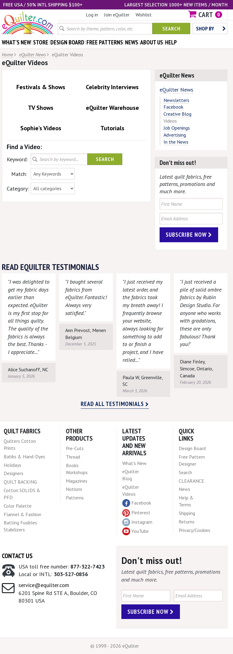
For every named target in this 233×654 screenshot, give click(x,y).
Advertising (175, 135)
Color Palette (18, 506)
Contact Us (17, 555)
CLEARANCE (191, 481)
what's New (16, 42)
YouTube (135, 531)
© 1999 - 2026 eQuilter (114, 646)
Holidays (12, 465)
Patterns (75, 498)
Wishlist (144, 15)
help (171, 42)
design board (67, 42)
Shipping (187, 513)
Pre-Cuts (75, 448)
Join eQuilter (117, 15)
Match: (19, 173)
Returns (186, 522)
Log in (92, 15)
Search (171, 28)
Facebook (173, 107)
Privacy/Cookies (194, 530)
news (131, 42)
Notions (74, 489)
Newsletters (176, 100)
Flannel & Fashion (22, 514)
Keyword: (17, 159)
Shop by (211, 28)
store (40, 42)
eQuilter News (32, 54)
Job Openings (177, 128)
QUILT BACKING (20, 482)
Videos (170, 121)
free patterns (104, 42)
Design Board (192, 448)
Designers (13, 473)
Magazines (76, 481)
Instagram (137, 522)
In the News (176, 142)
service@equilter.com (44, 585)
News (184, 489)
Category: (17, 188)
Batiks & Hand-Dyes (24, 456)
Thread (73, 457)
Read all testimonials (115, 404)
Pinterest (136, 512)
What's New (134, 463)
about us (151, 42)
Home (7, 54)
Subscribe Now (189, 235)
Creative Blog (177, 114)
